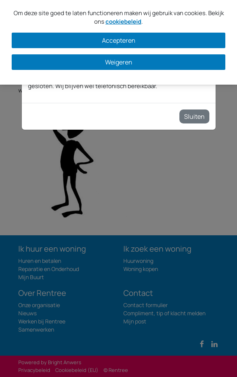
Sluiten (194, 116)
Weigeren (118, 62)
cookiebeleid (123, 21)
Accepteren (118, 40)
